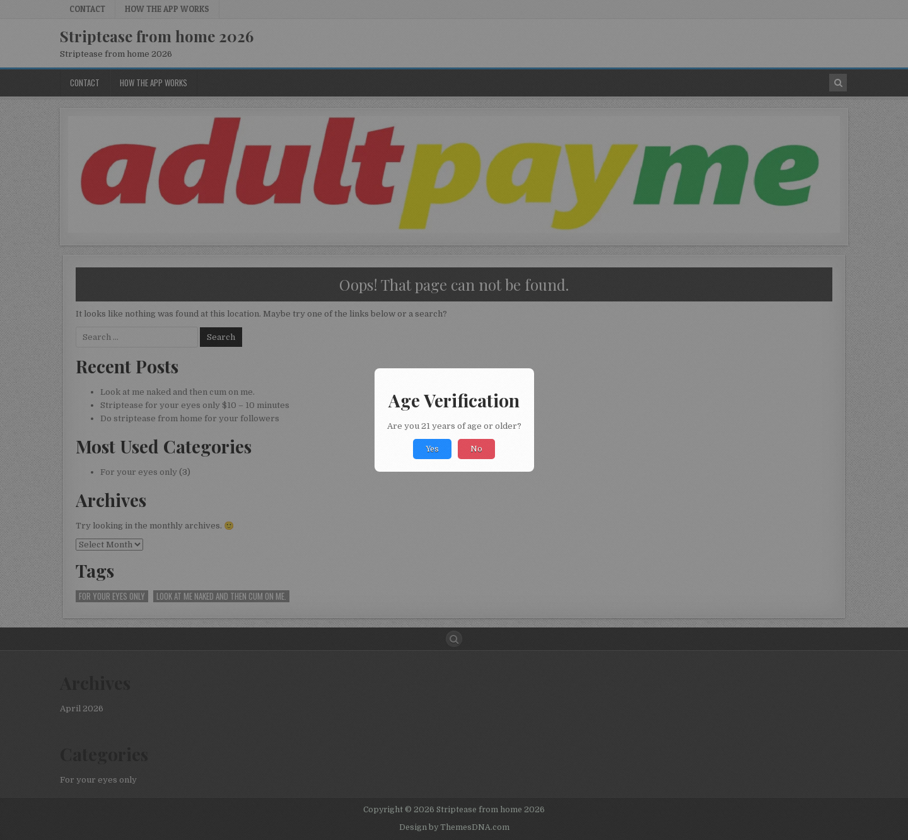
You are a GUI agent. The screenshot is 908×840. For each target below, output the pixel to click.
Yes (432, 449)
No (476, 449)
